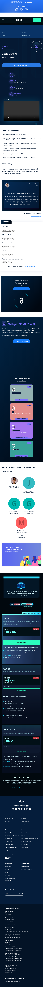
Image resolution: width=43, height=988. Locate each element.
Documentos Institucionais (11, 842)
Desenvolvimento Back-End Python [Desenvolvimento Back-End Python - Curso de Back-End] (13, 953)
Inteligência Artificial (27, 25)
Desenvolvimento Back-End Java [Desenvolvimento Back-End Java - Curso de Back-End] (13, 955)
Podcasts (7, 870)
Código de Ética (9, 839)
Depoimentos (25, 825)
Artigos (7, 867)
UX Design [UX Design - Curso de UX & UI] (7, 939)
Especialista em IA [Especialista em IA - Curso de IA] (9, 910)
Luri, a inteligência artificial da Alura (30, 834)
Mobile (4, 31)
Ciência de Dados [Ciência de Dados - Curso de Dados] (9, 914)
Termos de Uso (8, 834)
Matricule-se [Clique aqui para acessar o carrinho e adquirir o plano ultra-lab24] (21, 746)
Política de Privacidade (10, 828)
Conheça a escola (21, 336)
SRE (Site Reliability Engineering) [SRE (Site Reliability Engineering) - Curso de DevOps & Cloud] (12, 932)
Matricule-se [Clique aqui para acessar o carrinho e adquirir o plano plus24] (21, 686)
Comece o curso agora (36, 211)
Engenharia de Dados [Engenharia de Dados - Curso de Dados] (10, 920)
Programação (5, 22)
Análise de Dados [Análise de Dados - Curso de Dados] (9, 916)
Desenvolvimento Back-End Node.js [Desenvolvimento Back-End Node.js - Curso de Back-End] (13, 957)
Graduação (7, 976)
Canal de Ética (8, 837)
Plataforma (24, 822)
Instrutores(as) (25, 828)
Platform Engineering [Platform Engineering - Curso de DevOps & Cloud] (10, 931)
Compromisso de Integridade (12, 831)
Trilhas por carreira (12, 904)
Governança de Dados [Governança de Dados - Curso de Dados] (10, 918)
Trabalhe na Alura (9, 819)
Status (6, 845)
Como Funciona (25, 816)
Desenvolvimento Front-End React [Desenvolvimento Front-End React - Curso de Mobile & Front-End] (13, 945)
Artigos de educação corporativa (10, 874)
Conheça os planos (21, 284)
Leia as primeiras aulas (30, 261)
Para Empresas (8, 822)
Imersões (7, 864)
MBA (20, 976)
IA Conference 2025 (26, 837)
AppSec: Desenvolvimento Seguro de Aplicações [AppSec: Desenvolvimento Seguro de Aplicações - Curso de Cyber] (16, 926)
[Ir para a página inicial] (19, 15)
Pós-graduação (14, 976)
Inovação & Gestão (26, 31)
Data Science (5, 25)
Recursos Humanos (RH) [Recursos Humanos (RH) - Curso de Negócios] (11, 963)
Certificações (25, 842)
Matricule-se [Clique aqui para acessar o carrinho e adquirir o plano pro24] (21, 637)
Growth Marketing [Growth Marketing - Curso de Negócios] (9, 967)
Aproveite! (28, 2)
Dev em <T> (24, 831)
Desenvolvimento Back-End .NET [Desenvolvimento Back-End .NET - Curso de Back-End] (13, 952)
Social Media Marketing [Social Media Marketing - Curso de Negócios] (10, 965)
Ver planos (37, 15)
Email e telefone (25, 862)
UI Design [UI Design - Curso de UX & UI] (7, 937)
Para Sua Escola (9, 825)
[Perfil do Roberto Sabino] (7, 181)
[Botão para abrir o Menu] (3, 15)
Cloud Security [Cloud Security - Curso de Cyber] (8, 924)
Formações (24, 819)
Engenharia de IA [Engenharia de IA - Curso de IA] (9, 908)
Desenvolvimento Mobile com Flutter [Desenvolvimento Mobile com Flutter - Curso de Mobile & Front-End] (13, 943)
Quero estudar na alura (21, 60)
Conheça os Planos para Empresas (21, 783)
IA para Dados (21, 376)
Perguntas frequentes (27, 864)
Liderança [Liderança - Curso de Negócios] (7, 962)
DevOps (4, 28)
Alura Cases (8, 862)
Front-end (24, 22)
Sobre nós (7, 816)
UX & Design (24, 28)
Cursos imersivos (25, 839)
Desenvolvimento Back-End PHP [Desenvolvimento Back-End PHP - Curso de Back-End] (12, 950)
